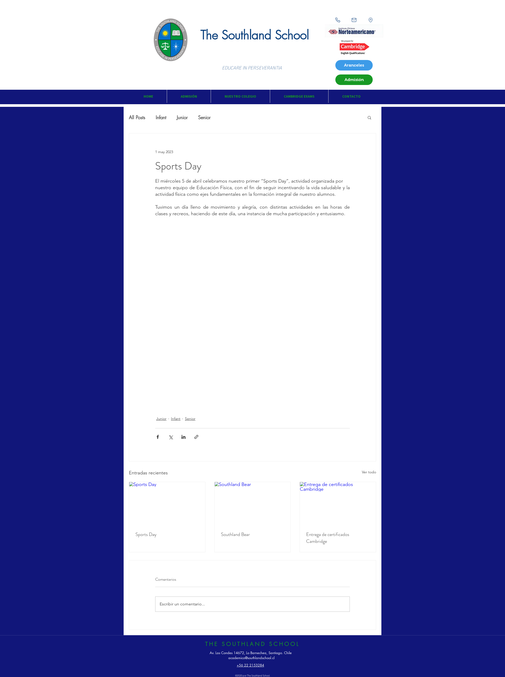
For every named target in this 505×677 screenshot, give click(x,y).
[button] (189, 96)
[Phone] (337, 20)
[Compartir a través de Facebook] (157, 436)
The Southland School (254, 35)
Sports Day (145, 534)
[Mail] (354, 20)
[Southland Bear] (253, 503)
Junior (182, 117)
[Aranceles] (354, 65)
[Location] (371, 20)
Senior (204, 117)
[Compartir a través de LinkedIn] (183, 436)
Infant (161, 117)
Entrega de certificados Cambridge (327, 538)
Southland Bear (235, 534)
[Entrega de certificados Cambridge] (338, 503)
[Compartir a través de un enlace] (196, 436)
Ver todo (369, 472)
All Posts (137, 117)
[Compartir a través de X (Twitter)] (170, 436)
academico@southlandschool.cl (251, 657)
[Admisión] (354, 79)
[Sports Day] (167, 503)
